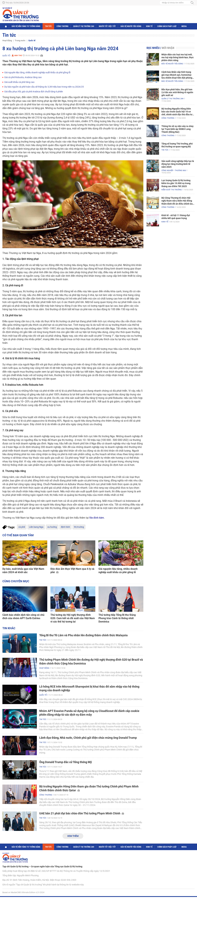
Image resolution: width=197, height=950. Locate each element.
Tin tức (48, 26)
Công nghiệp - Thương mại (173, 170)
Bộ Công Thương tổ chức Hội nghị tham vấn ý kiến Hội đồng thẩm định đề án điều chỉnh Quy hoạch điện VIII (177, 201)
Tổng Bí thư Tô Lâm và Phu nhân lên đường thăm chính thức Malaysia (83, 635)
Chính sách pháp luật (167, 26)
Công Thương (62, 26)
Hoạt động (7, 40)
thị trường (79, 527)
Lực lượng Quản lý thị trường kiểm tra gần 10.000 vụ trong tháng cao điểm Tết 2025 (175, 183)
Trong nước (20, 40)
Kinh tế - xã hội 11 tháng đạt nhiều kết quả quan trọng (175, 216)
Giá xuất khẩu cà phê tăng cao (19, 82)
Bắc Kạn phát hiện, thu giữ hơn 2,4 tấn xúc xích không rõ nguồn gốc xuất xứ (177, 92)
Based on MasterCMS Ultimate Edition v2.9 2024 (23, 892)
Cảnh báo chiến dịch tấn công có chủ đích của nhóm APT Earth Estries (23, 616)
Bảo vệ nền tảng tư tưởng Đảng (26, 26)
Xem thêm (72, 836)
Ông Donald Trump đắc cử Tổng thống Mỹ (65, 762)
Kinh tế (149, 26)
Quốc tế (31, 40)
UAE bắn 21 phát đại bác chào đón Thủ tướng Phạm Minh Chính (81, 813)
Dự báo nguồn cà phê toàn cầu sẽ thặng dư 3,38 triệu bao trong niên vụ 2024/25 (44, 86)
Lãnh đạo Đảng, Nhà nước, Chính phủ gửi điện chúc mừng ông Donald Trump (88, 737)
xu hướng (52, 527)
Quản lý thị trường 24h (83, 26)
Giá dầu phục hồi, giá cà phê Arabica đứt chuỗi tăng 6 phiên (33, 91)
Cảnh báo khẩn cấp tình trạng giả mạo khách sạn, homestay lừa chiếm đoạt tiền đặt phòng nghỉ (176, 75)
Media (184, 26)
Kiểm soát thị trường (171, 190)
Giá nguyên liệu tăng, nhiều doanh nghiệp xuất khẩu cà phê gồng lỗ (37, 72)
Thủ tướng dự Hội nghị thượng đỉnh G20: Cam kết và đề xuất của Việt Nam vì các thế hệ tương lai (72, 618)
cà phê (21, 527)
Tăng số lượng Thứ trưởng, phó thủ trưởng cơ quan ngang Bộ (177, 145)
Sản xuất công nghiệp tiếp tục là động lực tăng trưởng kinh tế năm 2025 (177, 164)
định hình (65, 527)
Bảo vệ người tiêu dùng (131, 26)
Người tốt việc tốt (107, 26)
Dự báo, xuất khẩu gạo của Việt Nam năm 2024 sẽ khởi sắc (23, 570)
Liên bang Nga (36, 527)
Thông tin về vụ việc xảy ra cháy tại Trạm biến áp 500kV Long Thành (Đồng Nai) (177, 129)
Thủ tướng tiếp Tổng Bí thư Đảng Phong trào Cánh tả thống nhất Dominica (117, 618)
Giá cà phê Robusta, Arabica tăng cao (23, 77)
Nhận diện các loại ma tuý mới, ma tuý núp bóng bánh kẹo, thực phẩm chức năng (177, 57)
